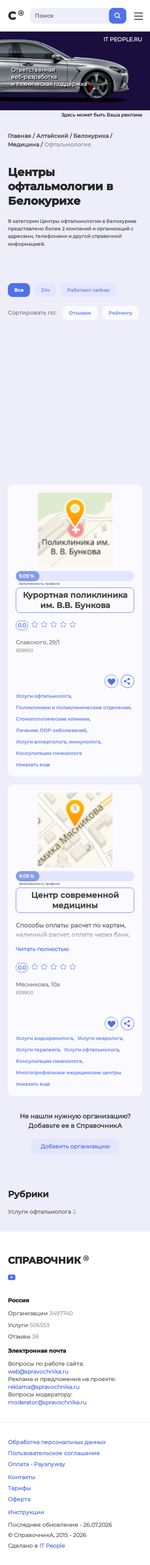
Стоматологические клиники (52, 719)
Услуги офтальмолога (43, 696)
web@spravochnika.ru (38, 1371)
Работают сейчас (88, 290)
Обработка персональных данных (56, 1442)
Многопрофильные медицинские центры (68, 1072)
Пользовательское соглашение (54, 1453)
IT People (52, 1545)
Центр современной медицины (75, 900)
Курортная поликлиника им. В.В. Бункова (75, 600)
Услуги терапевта (38, 1050)
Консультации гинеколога (49, 753)
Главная (19, 135)
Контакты (21, 1477)
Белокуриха (91, 135)
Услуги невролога (99, 1038)
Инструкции (26, 1512)
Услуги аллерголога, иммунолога (58, 742)
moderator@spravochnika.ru (47, 1402)
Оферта (19, 1499)
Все (19, 290)
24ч (45, 290)
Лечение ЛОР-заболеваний (51, 730)
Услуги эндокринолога (44, 1038)
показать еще (33, 765)
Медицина (23, 144)
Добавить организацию (75, 1146)
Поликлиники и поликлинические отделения (73, 707)
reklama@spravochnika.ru (43, 1387)
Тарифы (19, 1488)
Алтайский (52, 135)
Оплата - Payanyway (36, 1464)
